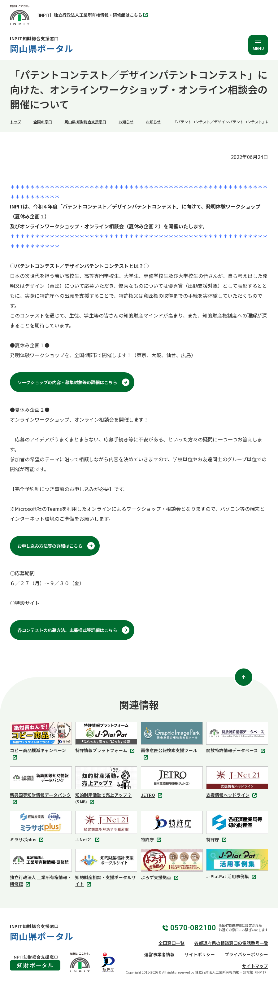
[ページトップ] (244, 677)
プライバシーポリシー (246, 954)
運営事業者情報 (159, 954)
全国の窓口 (42, 121)
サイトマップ (255, 966)
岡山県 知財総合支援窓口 (85, 121)
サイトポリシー (200, 954)
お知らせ (126, 121)
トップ (15, 121)
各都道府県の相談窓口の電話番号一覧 (231, 943)
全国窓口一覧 (172, 943)
